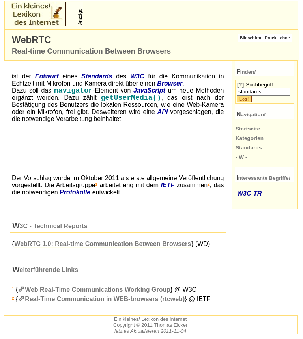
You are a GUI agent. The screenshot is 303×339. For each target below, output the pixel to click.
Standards (96, 76)
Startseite (248, 129)
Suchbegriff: (260, 85)
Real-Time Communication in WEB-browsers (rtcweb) (105, 300)
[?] (240, 85)
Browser (169, 83)
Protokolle (75, 193)
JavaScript (149, 91)
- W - (241, 157)
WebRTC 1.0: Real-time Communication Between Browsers (102, 245)
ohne (285, 37)
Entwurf (47, 76)
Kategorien (250, 138)
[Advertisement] (177, 14)
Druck (271, 37)
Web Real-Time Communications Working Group (97, 291)
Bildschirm (250, 37)
